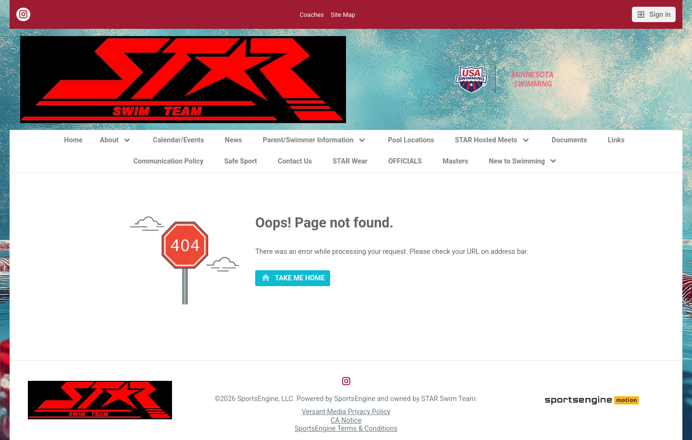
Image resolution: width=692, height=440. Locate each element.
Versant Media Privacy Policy (346, 412)
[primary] (292, 278)
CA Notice (346, 420)
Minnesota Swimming (534, 79)
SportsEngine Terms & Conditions (346, 429)
